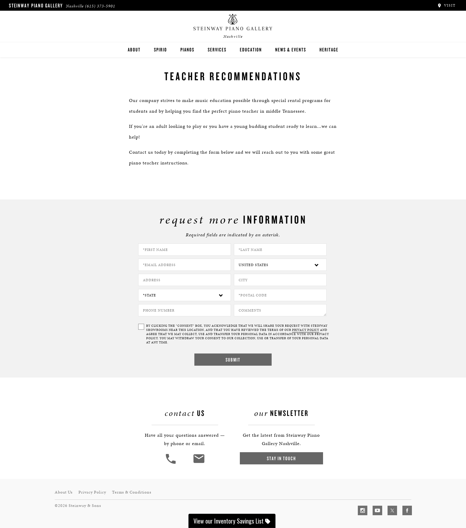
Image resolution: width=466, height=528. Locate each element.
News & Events (290, 49)
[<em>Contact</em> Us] (198, 463)
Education (251, 49)
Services (217, 49)
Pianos (187, 49)
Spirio (160, 49)
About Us (64, 492)
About (134, 49)
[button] (171, 463)
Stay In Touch (281, 458)
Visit (446, 5)
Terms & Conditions (131, 492)
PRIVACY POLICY (305, 330)
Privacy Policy (92, 492)
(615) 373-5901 (100, 6)
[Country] (280, 265)
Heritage (329, 49)
